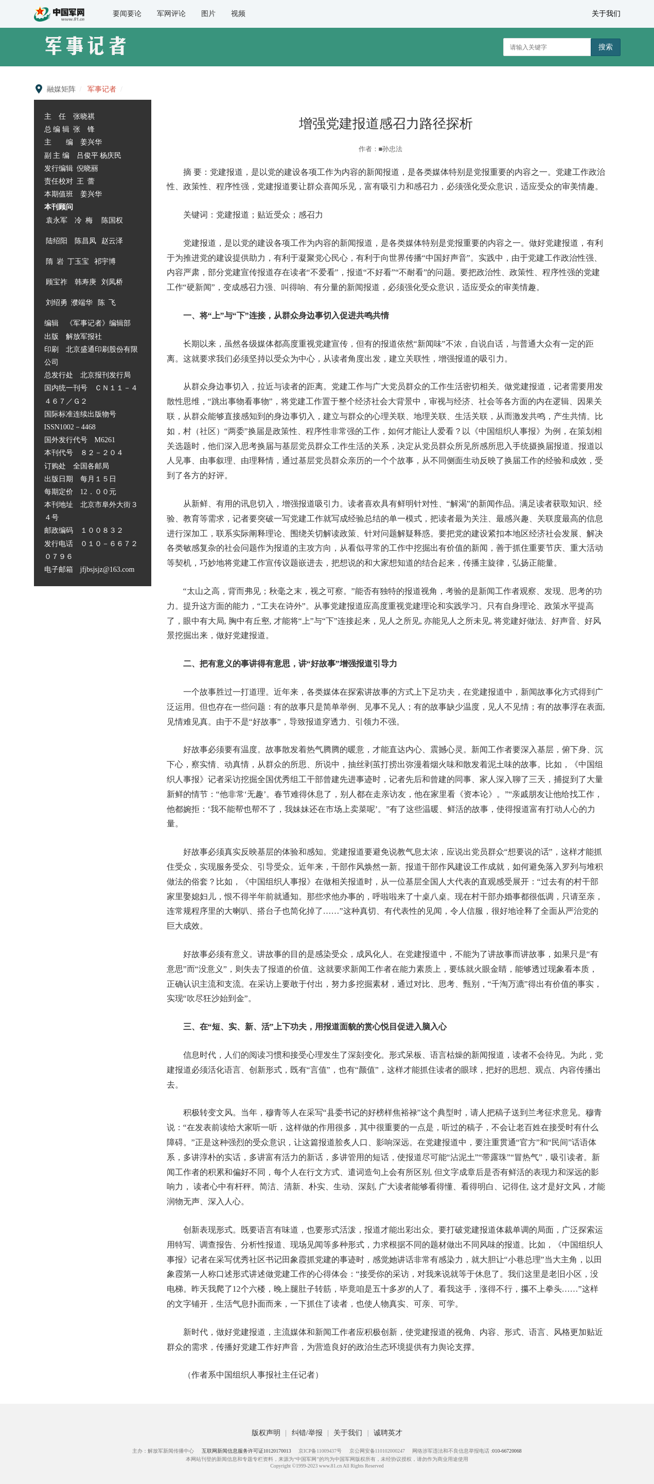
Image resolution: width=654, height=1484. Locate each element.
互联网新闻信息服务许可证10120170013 (246, 1451)
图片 (208, 13)
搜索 (605, 47)
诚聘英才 (388, 1433)
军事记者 (101, 89)
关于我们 (606, 13)
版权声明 (267, 1433)
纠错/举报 (308, 1433)
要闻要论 (127, 13)
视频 (238, 13)
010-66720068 (507, 1451)
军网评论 (171, 13)
